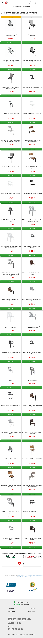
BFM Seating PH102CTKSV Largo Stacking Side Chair (32, 459)
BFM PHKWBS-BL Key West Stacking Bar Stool (10, 406)
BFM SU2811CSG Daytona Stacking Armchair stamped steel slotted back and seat (10, 274)
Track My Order (11, 611)
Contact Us (32, 608)
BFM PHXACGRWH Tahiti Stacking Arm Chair (11, 539)
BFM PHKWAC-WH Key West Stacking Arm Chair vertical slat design (11, 327)
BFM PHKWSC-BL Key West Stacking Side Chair (11, 221)
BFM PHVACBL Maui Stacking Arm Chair (32, 193)
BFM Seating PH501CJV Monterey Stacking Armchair (32, 539)
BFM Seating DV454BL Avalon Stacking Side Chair (32, 35)
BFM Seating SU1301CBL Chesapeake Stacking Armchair (11, 167)
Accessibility (31, 611)
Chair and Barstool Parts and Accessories (28, 575)
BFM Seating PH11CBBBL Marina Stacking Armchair (32, 274)
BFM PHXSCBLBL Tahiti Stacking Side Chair (32, 353)
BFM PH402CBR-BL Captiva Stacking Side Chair (10, 300)
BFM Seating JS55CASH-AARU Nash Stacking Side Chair (32, 141)
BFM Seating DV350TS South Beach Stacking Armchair (10, 459)
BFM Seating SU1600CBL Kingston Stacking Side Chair (11, 35)
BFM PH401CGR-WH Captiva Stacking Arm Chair (11, 433)
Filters (11, 17)
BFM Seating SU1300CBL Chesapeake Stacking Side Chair (11, 88)
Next (32, 568)
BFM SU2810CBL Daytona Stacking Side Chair (10, 114)
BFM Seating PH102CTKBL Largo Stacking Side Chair (11, 486)
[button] (21, 604)
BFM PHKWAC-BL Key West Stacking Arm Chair (11, 353)
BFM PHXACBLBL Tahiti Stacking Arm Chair (32, 512)
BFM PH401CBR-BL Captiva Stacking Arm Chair (32, 406)
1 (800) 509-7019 (21, 602)
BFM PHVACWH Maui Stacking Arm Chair (10, 193)
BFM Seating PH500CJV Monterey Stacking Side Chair (32, 433)
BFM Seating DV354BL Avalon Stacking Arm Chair (32, 61)
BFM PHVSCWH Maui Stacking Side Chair (32, 113)
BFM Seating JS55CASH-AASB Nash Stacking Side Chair (32, 167)
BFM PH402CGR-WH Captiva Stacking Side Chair (32, 300)
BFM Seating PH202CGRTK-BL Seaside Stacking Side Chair (11, 512)
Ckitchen (4, 9)
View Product (10, 42)
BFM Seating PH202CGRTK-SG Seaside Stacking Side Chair (32, 486)
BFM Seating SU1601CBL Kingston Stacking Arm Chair (11, 61)
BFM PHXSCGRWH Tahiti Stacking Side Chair (10, 380)
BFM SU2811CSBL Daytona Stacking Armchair (32, 247)
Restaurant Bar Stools (25, 576)
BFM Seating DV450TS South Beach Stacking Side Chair (32, 380)
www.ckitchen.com (17, 635)
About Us (11, 608)
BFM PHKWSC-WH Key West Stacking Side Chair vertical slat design (11, 247)
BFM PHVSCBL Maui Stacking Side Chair (32, 87)
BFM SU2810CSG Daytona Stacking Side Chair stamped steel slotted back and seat (10, 141)
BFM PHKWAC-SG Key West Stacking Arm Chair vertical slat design (32, 327)
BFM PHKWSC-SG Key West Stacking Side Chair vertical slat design (32, 221)
